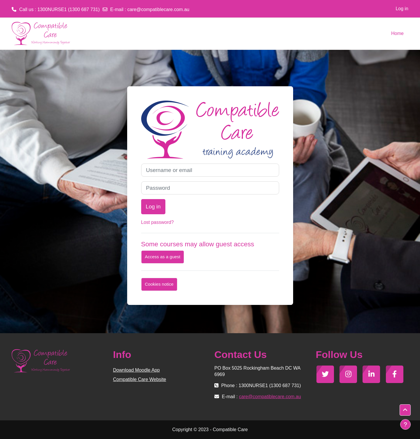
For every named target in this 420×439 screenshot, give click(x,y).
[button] (405, 410)
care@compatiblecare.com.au (158, 9)
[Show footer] (405, 424)
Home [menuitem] (397, 33)
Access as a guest (163, 256)
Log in (402, 8)
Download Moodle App (136, 370)
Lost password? (157, 222)
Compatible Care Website (139, 379)
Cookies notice (159, 284)
